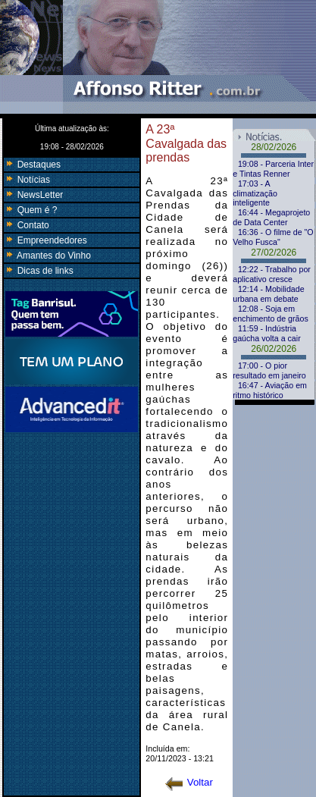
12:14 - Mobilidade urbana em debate (268, 293)
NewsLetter (33, 195)
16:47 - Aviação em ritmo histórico (270, 390)
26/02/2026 (273, 349)
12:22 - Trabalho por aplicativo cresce (272, 274)
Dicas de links (38, 270)
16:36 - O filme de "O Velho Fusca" (273, 236)
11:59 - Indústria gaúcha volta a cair (266, 333)
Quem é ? (30, 210)
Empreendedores (45, 240)
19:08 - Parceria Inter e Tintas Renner (273, 168)
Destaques (32, 164)
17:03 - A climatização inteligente (255, 193)
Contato (26, 225)
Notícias (27, 179)
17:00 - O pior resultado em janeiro (269, 370)
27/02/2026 (273, 252)
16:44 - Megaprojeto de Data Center (271, 217)
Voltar (189, 782)
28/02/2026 (273, 147)
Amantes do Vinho (47, 255)
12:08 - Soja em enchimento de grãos (270, 313)
